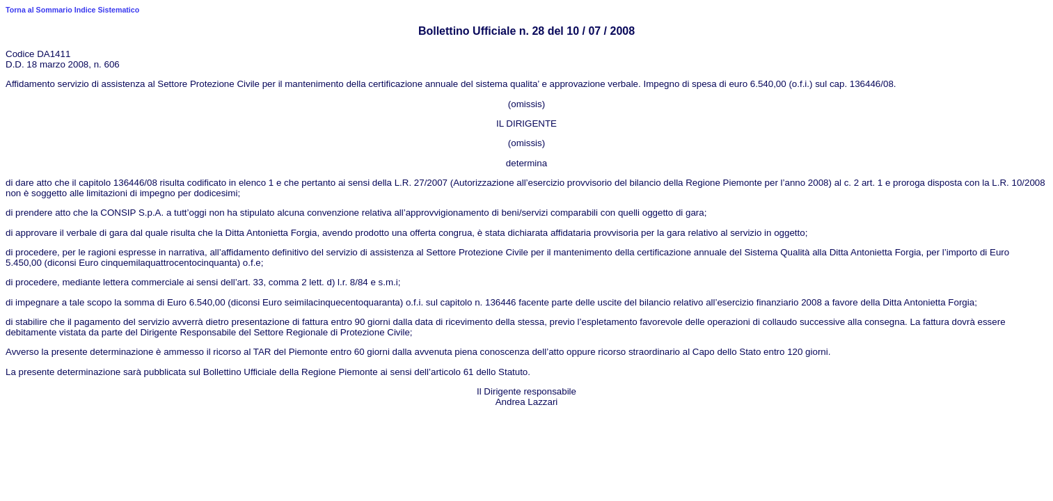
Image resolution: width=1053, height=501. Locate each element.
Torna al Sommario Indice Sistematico (72, 10)
